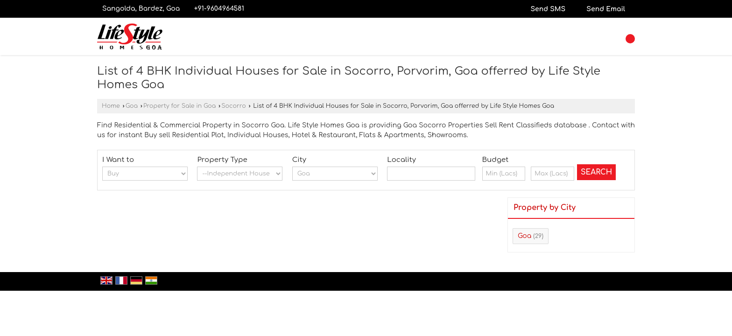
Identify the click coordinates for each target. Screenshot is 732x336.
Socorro (233, 106)
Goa (132, 106)
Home (111, 106)
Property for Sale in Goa (179, 106)
